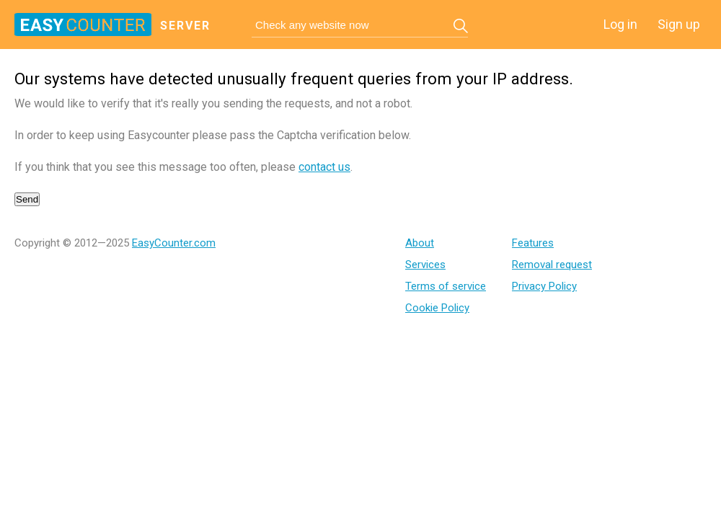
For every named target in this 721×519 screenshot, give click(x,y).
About (419, 242)
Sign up (679, 24)
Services (425, 264)
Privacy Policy (544, 286)
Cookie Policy (437, 307)
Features (533, 242)
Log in (620, 24)
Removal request (552, 264)
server (185, 25)
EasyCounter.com (174, 242)
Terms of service (445, 286)
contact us (324, 167)
